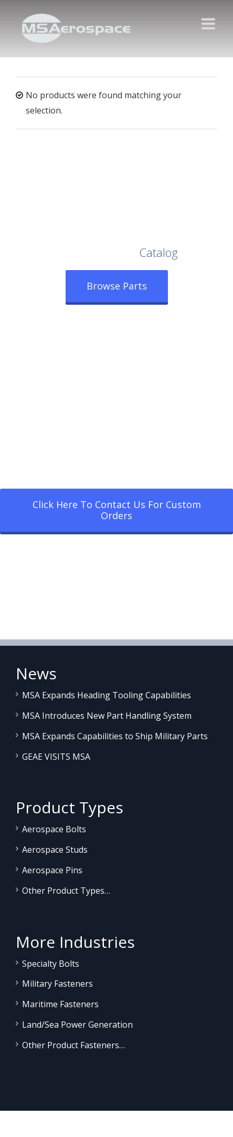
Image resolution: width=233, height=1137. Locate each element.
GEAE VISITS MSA (56, 756)
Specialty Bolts (50, 963)
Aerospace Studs (55, 849)
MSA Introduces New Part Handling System (107, 715)
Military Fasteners (57, 983)
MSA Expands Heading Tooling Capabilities (106, 695)
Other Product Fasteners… (73, 1045)
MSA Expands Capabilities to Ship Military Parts (115, 736)
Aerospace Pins (52, 870)
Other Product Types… (66, 890)
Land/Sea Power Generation (77, 1024)
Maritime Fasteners (60, 1004)
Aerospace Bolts (54, 829)
